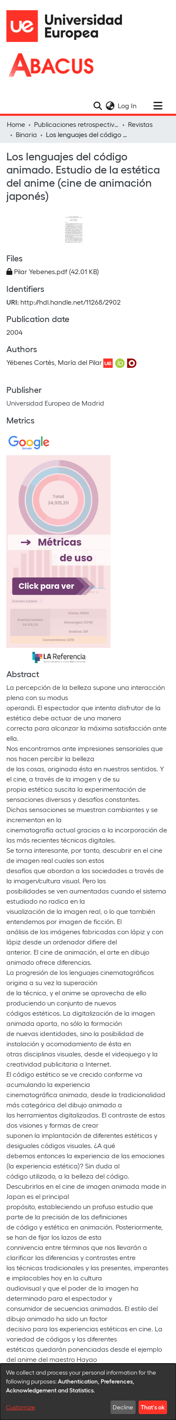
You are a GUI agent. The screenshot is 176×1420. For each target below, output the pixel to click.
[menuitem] (110, 106)
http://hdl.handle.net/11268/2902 (70, 302)
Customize (20, 1407)
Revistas (140, 124)
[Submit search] (97, 106)
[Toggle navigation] (158, 106)
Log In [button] (127, 105)
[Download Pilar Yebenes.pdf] (52, 271)
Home (16, 124)
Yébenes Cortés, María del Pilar (54, 362)
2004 (14, 332)
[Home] (68, 26)
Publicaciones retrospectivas (76, 124)
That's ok (153, 1406)
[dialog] (88, 1392)
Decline (123, 1407)
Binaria (26, 134)
